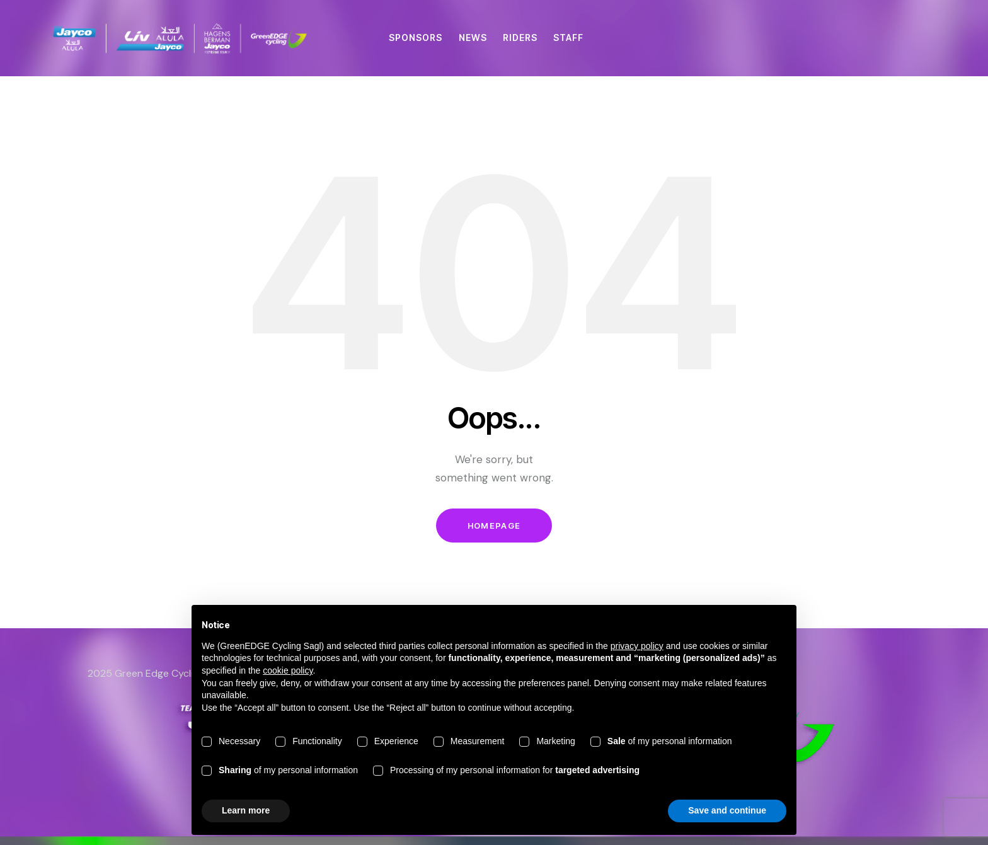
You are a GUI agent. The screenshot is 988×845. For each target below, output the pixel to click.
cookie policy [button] (288, 670)
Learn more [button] (246, 810)
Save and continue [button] (727, 810)
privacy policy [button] (637, 646)
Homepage (494, 525)
